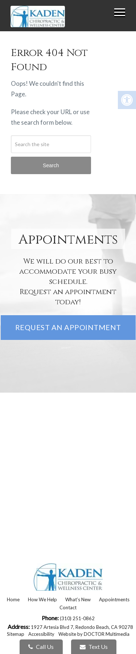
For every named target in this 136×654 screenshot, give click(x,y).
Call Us (41, 646)
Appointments (114, 599)
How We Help (42, 599)
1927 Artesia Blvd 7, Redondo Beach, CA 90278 (82, 627)
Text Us (94, 646)
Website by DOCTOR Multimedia (93, 634)
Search (51, 165)
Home (13, 599)
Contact (68, 607)
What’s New (78, 599)
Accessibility (41, 634)
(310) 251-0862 (77, 618)
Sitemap (15, 634)
